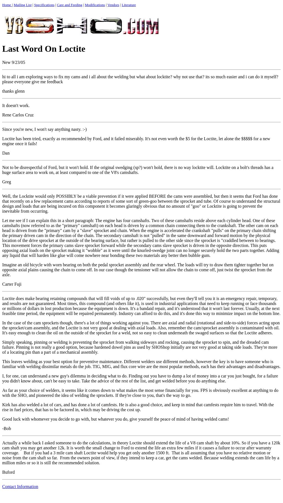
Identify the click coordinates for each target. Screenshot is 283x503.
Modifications (95, 5)
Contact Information (20, 486)
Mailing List (23, 5)
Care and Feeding (69, 5)
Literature (129, 5)
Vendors (113, 5)
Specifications (44, 5)
